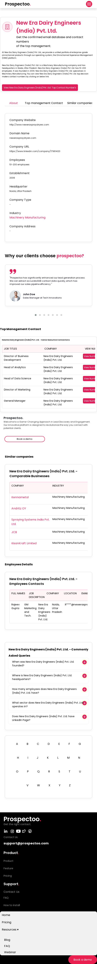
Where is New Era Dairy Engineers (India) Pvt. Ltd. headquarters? (42, 677)
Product (8, 861)
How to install (12, 905)
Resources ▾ (10, 930)
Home (6, 915)
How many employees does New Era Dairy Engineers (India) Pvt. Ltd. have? (44, 691)
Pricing (6, 922)
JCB (14, 532)
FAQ (7, 946)
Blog (7, 940)
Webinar (10, 952)
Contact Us (11, 892)
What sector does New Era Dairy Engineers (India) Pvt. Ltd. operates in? (48, 704)
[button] (36, 315)
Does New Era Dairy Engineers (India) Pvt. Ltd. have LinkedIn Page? (43, 718)
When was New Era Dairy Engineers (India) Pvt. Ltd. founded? (43, 663)
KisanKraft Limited (24, 543)
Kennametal (20, 497)
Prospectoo (18, 4)
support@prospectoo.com (26, 843)
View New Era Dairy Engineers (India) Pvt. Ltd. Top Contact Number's (40, 87)
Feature (8, 868)
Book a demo (82, 960)
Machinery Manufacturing (27, 217)
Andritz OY (18, 508)
